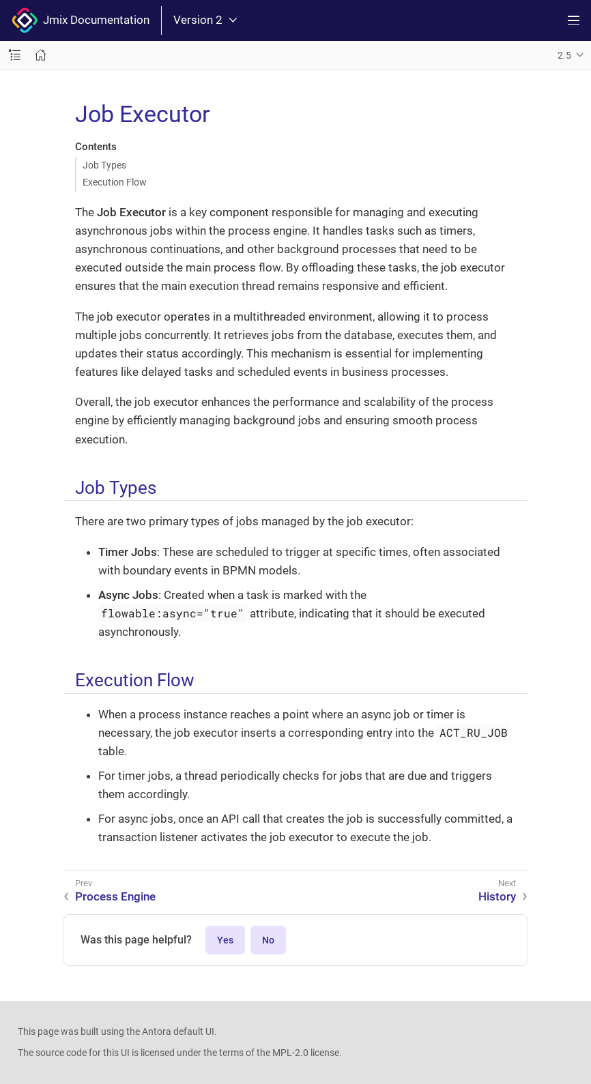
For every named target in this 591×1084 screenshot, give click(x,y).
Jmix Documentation (80, 20)
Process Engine (115, 896)
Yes (225, 940)
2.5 (564, 55)
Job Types (104, 165)
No (268, 940)
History (497, 896)
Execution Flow (115, 182)
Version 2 (205, 20)
